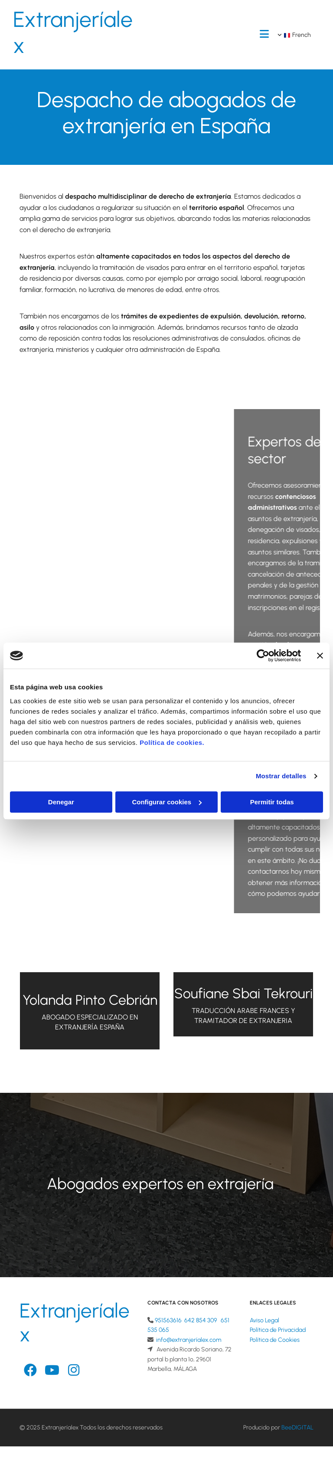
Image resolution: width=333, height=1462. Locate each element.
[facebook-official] (30, 1370)
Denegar (61, 802)
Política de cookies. (172, 742)
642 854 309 (200, 1320)
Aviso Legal (264, 1320)
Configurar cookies (167, 802)
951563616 (168, 1320)
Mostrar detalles (281, 776)
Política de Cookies (275, 1340)
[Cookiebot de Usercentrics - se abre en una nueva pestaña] (263, 655)
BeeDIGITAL (297, 1427)
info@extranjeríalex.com (188, 1340)
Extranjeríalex (73, 32)
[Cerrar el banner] (320, 655)
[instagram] (74, 1370)
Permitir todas (272, 802)
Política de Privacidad (278, 1330)
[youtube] (52, 1370)
